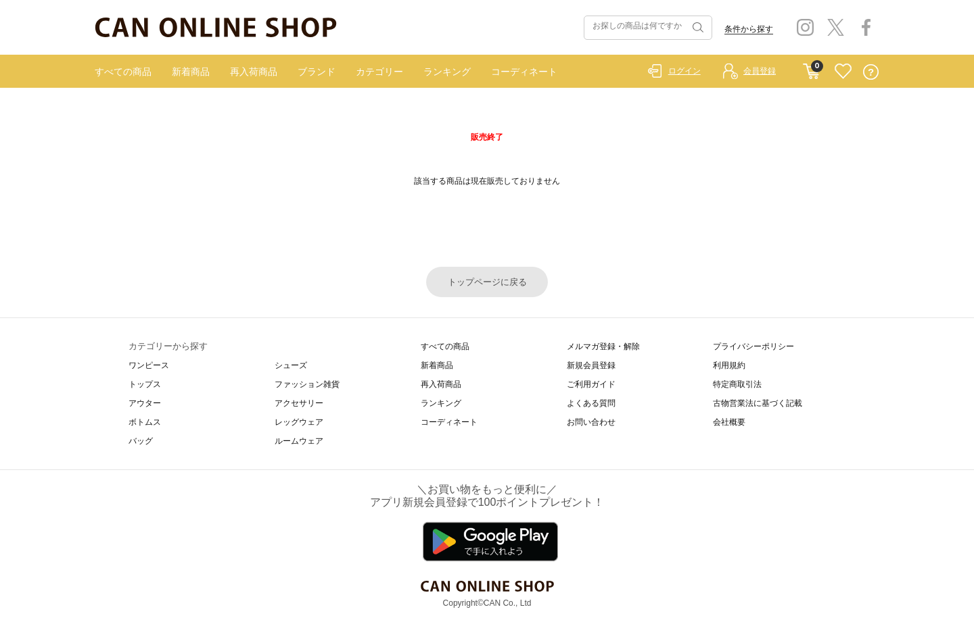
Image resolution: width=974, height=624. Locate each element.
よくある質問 (591, 403)
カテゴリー (379, 71)
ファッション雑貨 (307, 384)
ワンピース (149, 365)
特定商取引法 (737, 384)
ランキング (447, 71)
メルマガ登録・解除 (603, 346)
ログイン (684, 71)
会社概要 (729, 422)
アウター (145, 403)
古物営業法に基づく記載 (757, 403)
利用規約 (729, 365)
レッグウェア (299, 422)
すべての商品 (123, 71)
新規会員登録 (591, 365)
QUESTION (871, 72)
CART (811, 68)
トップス (145, 384)
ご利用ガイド (591, 384)
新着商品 (191, 71)
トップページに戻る (487, 282)
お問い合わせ (591, 422)
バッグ (141, 441)
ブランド (316, 71)
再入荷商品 (253, 71)
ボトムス (145, 422)
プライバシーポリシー (753, 346)
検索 (696, 28)
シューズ (291, 365)
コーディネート (524, 71)
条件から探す (748, 29)
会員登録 (759, 71)
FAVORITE (843, 71)
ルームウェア (299, 441)
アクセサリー (299, 403)
